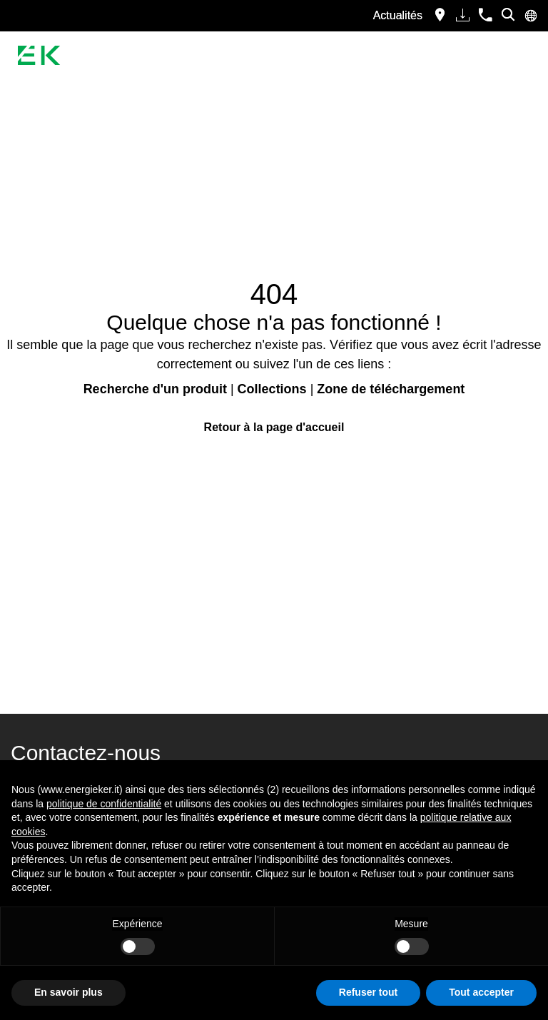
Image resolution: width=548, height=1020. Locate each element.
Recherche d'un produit (155, 389)
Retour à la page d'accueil (274, 427)
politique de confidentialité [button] (103, 803)
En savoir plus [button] (68, 992)
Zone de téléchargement (391, 389)
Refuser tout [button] (368, 992)
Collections (272, 389)
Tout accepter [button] (481, 992)
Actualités (397, 15)
